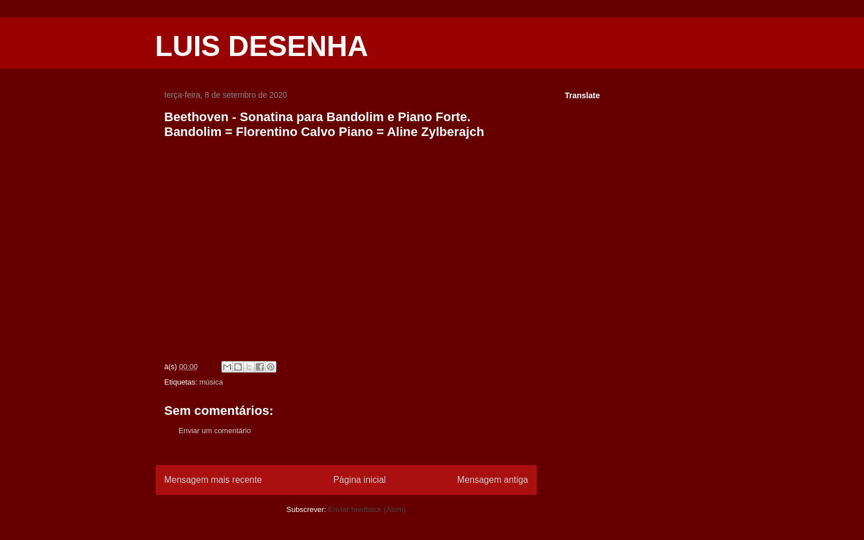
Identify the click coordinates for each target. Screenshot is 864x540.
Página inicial (359, 480)
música (211, 382)
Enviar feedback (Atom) (367, 509)
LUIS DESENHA (261, 46)
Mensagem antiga (492, 480)
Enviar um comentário (215, 430)
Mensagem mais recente (213, 480)
